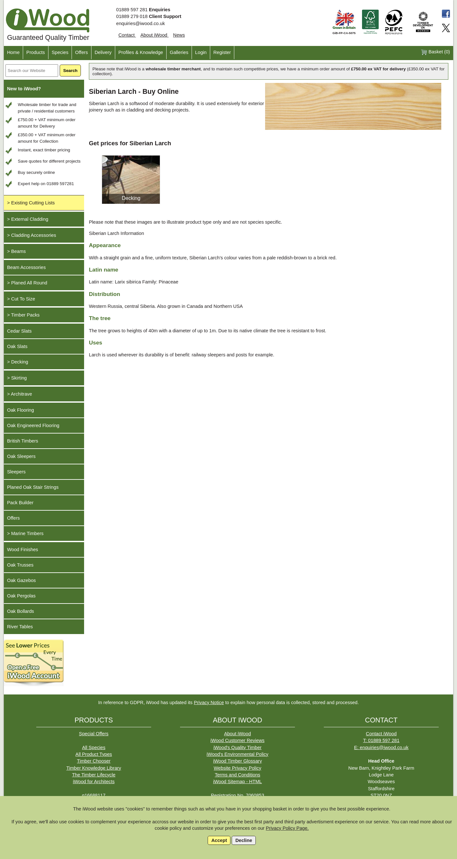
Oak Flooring (20, 410)
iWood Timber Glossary (237, 761)
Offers (81, 52)
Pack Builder (20, 502)
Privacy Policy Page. (287, 828)
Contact (127, 35)
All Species (94, 747)
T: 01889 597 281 (381, 740)
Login (201, 52)
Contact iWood (381, 733)
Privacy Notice (209, 702)
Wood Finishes (22, 549)
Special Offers (93, 733)
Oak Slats (17, 346)
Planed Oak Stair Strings (32, 487)
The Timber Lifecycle (93, 774)
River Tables (20, 626)
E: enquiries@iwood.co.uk (381, 747)
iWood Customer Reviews (237, 740)
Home (13, 52)
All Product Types (93, 754)
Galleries (179, 52)
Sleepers (16, 471)
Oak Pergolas (21, 595)
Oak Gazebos (21, 580)
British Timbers (22, 440)
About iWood (155, 35)
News (179, 35)
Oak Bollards (20, 611)
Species (60, 52)
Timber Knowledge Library (93, 768)
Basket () (435, 52)
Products (35, 52)
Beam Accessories (26, 267)
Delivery (103, 52)
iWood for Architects (94, 781)
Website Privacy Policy (237, 768)
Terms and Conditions (237, 774)
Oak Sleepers (21, 456)
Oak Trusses (20, 565)
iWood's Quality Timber (237, 747)
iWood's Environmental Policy (237, 754)
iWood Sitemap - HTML (237, 781)
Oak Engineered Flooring (33, 425)
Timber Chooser (94, 761)
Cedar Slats (19, 331)
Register (222, 52)
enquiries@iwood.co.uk (140, 23)
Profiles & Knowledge (140, 52)
